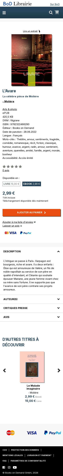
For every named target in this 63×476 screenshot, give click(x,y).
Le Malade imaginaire (33, 387)
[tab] (31, 249)
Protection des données (25, 450)
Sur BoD (55, 4)
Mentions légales (13, 455)
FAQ (4, 461)
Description (12, 251)
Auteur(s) (10, 299)
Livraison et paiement (39, 455)
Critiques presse (15, 308)
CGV (5, 450)
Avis (6, 317)
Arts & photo (10, 109)
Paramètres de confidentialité (28, 461)
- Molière (8, 101)
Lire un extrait (30, 31)
